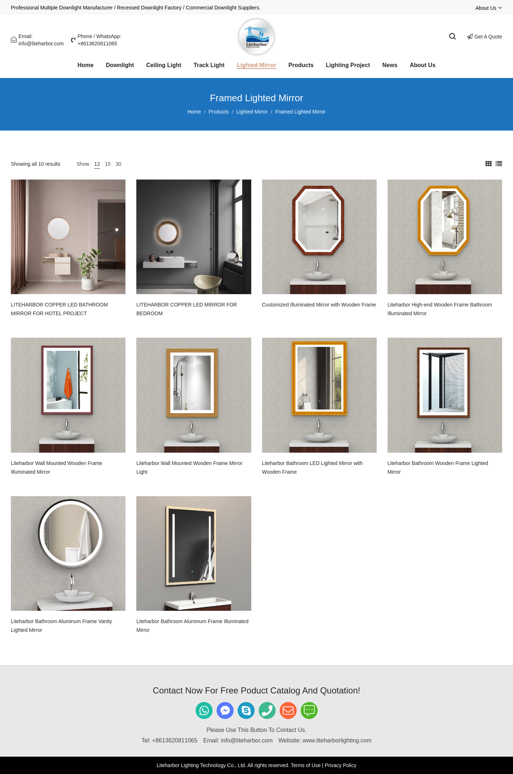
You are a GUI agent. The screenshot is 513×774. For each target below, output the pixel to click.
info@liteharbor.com (247, 740)
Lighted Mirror (252, 112)
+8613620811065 (175, 740)
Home (194, 112)
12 (97, 164)
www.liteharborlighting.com (336, 740)
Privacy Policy (340, 765)
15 (108, 164)
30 (118, 164)
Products (219, 112)
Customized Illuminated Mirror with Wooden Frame (319, 305)
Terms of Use (305, 765)
